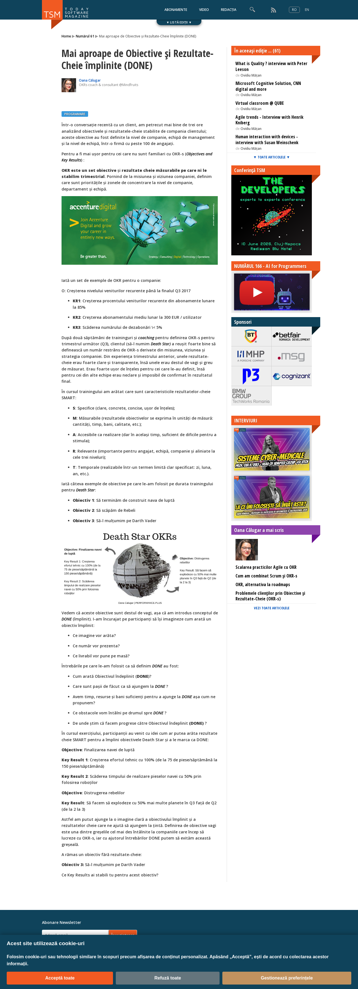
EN (307, 9)
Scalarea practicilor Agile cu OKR (265, 567)
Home (66, 36)
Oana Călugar (90, 80)
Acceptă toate (60, 978)
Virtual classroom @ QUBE (259, 103)
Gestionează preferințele (287, 978)
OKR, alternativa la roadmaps (262, 584)
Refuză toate (167, 978)
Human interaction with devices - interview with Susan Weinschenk (266, 140)
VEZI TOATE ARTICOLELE (271, 607)
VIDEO (204, 9)
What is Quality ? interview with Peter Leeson (271, 66)
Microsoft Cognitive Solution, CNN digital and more (268, 86)
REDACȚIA (228, 9)
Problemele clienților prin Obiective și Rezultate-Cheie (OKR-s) (270, 596)
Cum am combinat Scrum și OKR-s (266, 576)
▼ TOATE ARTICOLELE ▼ (271, 157)
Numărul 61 (85, 36)
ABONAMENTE (175, 9)
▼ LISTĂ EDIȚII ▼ (179, 22)
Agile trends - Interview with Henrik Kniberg (269, 120)
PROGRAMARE (74, 114)
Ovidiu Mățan (251, 75)
